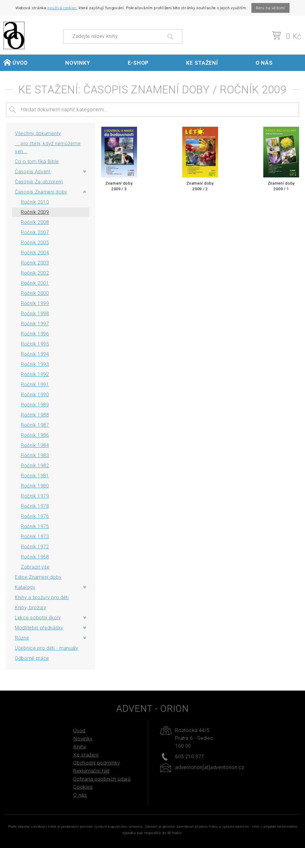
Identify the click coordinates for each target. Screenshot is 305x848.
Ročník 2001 (35, 283)
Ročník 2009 (35, 212)
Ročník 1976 (35, 516)
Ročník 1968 (35, 557)
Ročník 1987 (35, 425)
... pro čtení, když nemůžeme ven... (48, 147)
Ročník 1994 (35, 354)
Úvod (16, 62)
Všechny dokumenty (38, 133)
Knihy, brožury (30, 607)
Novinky (77, 63)
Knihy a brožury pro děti (42, 597)
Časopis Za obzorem (39, 182)
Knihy (79, 747)
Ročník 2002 (35, 273)
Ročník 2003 (35, 263)
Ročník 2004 (35, 253)
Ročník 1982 (35, 465)
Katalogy (25, 587)
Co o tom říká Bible (37, 161)
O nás (264, 63)
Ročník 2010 (35, 202)
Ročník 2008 (35, 222)
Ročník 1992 (35, 374)
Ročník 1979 (35, 496)
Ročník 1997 (35, 323)
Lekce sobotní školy (38, 617)
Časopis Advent (33, 171)
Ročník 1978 (35, 506)
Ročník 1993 (35, 364)
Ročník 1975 (35, 526)
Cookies (83, 787)
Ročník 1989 (35, 405)
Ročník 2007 (35, 232)
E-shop (138, 63)
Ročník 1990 (35, 394)
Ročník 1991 (35, 384)
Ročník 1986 (35, 435)
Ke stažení (202, 63)
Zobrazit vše (35, 567)
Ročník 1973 (35, 536)
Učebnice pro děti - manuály (46, 648)
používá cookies (62, 8)
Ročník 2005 (35, 242)
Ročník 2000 (35, 293)
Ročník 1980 (35, 486)
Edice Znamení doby (38, 577)
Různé (22, 638)
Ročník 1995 (35, 344)
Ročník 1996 (35, 334)
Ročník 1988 (35, 415)
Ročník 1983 (35, 455)
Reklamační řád (91, 771)
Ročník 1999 (35, 303)
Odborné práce (32, 658)
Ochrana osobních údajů (101, 779)
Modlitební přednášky (39, 628)
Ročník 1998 (35, 313)
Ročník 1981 (35, 476)
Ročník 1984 (35, 445)
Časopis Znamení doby (41, 192)
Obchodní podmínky (96, 763)
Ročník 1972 (35, 547)
